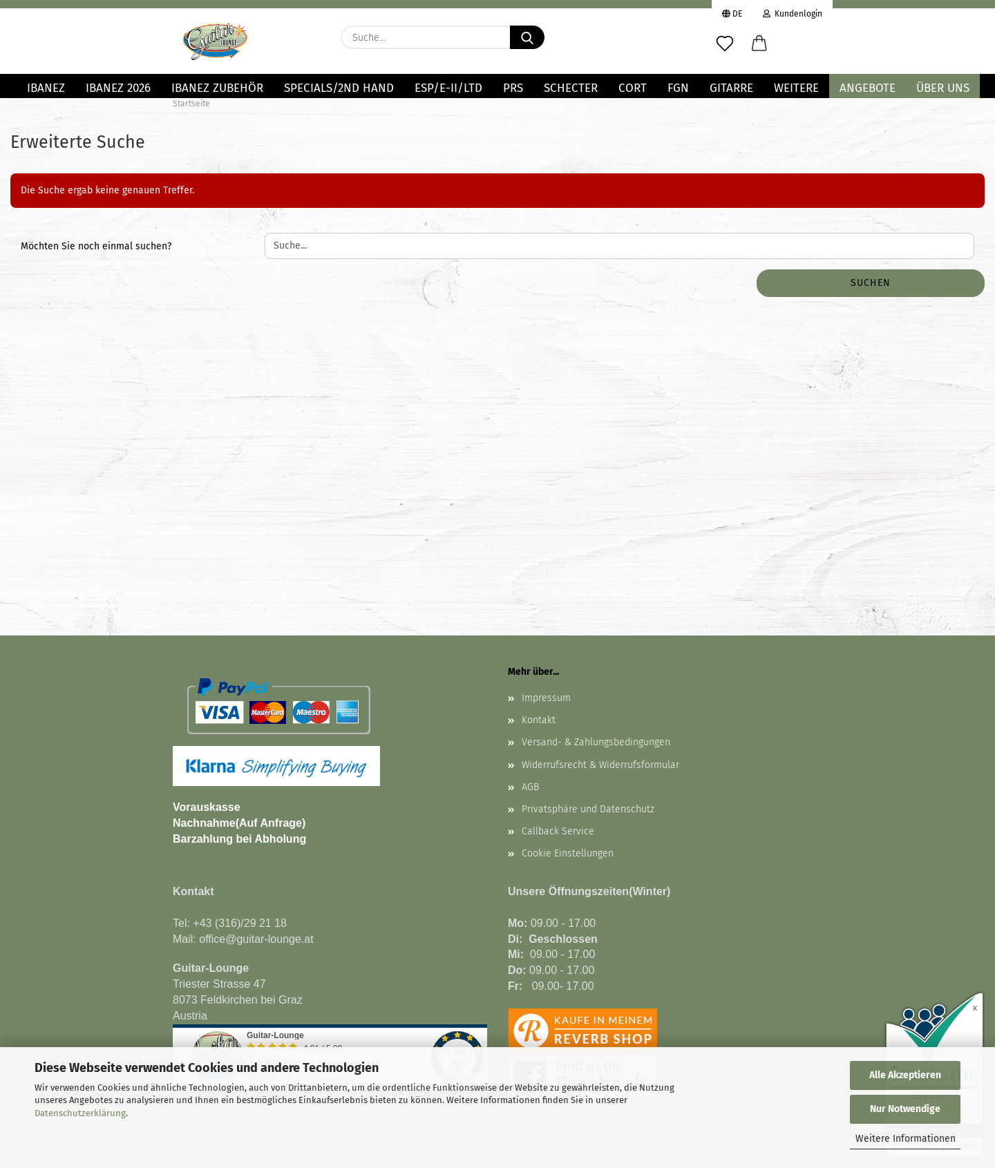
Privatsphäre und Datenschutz (588, 809)
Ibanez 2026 (118, 88)
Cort (632, 88)
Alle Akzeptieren (905, 1075)
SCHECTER (571, 88)
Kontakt (539, 720)
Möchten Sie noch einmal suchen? (96, 246)
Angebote (868, 88)
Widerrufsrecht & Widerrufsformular (600, 765)
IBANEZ (46, 88)
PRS (513, 88)
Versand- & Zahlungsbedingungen (596, 742)
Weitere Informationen (905, 1139)
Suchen (871, 283)
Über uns (942, 88)
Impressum (546, 698)
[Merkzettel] (725, 44)
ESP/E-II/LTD (448, 88)
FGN (678, 88)
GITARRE (731, 88)
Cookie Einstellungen (568, 853)
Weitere (796, 88)
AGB (530, 787)
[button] (759, 44)
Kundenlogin (792, 12)
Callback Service (558, 831)
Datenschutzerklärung (80, 1113)
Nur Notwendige (905, 1109)
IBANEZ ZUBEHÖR (217, 88)
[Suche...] (527, 37)
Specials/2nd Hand (339, 88)
